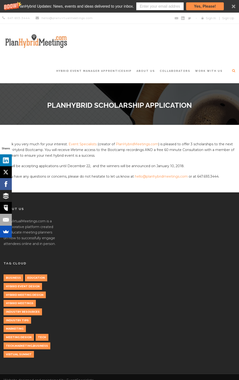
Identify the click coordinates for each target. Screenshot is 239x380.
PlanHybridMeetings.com (137, 144)
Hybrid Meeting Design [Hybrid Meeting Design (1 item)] (24, 295)
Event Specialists (83, 144)
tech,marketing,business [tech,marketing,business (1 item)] (27, 345)
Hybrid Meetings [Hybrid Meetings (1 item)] (19, 303)
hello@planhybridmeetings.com (161, 176)
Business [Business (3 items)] (13, 277)
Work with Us (209, 71)
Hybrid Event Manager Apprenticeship (94, 71)
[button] (119, 6)
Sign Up (228, 18)
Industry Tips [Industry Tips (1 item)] (17, 320)
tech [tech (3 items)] (42, 337)
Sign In (211, 18)
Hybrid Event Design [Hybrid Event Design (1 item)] (23, 286)
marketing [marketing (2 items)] (14, 328)
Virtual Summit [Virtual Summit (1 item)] (19, 354)
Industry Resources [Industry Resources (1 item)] (23, 311)
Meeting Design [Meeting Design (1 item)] (19, 337)
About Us (145, 71)
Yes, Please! (205, 6)
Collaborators (175, 71)
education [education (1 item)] (36, 277)
